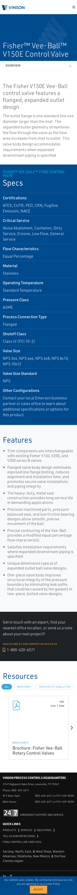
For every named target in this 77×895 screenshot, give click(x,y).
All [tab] (7, 686)
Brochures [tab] (24, 686)
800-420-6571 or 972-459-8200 (54, 795)
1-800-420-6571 (19, 649)
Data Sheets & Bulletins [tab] (55, 686)
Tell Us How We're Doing (19, 836)
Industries (44, 830)
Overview (13, 65)
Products (9, 830)
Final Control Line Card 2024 (22, 841)
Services (26, 830)
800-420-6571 (20, 790)
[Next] (71, 728)
